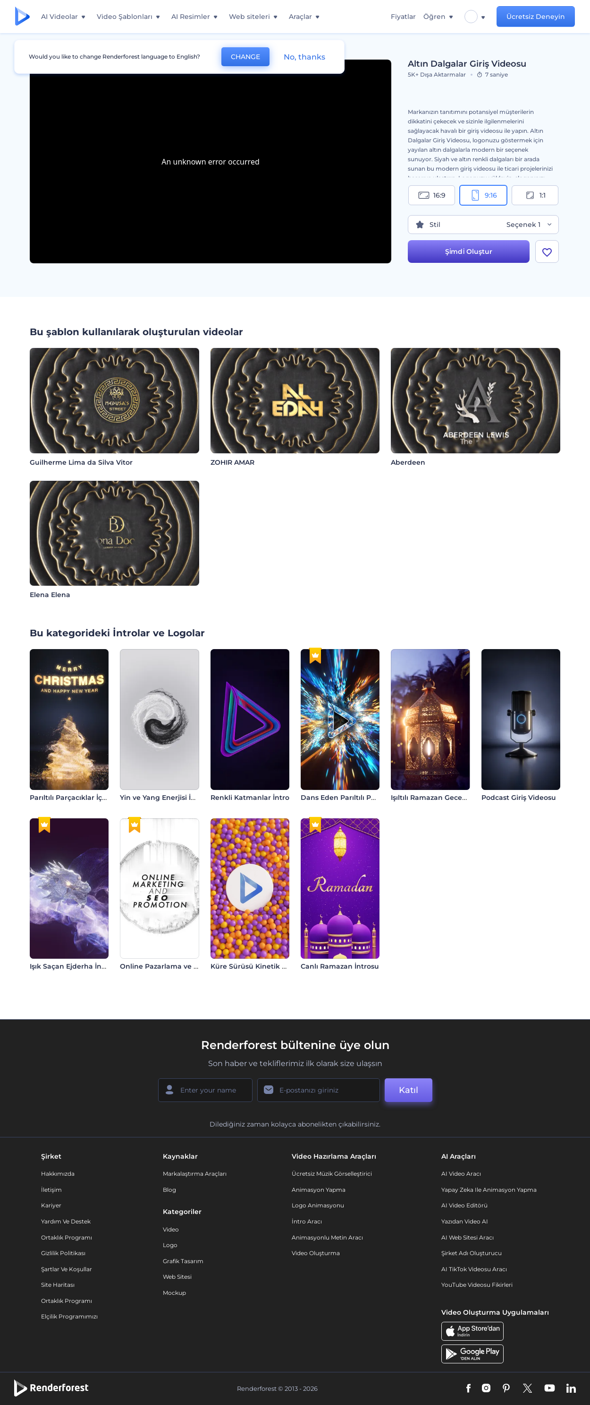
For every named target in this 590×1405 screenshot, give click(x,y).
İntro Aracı (307, 1221)
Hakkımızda (58, 1173)
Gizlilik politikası (63, 1253)
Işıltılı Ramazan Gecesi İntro (438, 797)
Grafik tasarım (183, 1261)
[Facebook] (468, 1389)
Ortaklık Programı (66, 1237)
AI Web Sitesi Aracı (467, 1237)
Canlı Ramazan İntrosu (340, 966)
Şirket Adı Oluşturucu (471, 1253)
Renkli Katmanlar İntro (250, 797)
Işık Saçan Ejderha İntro (70, 966)
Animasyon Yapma (319, 1189)
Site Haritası (58, 1284)
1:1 (535, 195)
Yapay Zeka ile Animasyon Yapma (489, 1189)
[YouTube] (549, 1389)
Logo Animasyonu (318, 1205)
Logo (170, 1245)
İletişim (51, 1189)
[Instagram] (486, 1389)
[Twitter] (527, 1389)
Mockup (174, 1292)
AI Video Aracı (461, 1173)
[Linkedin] (571, 1389)
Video (171, 1229)
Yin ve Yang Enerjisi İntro (162, 797)
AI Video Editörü (464, 1205)
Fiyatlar (403, 16)
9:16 (483, 195)
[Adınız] (205, 1090)
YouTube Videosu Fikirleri (477, 1284)
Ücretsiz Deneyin (535, 16)
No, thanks (304, 56)
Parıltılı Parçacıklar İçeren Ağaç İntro (93, 797)
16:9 (432, 195)
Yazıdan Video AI (464, 1221)
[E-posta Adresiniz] (318, 1090)
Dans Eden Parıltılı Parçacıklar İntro (362, 797)
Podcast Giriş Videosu (518, 797)
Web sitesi (177, 1276)
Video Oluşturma (316, 1253)
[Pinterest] (506, 1389)
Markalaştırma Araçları (195, 1173)
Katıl (408, 1090)
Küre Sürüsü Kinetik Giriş (254, 966)
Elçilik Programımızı (69, 1316)
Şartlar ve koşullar (66, 1269)
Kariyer (51, 1205)
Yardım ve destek (66, 1221)
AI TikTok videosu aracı (474, 1269)
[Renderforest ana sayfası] (22, 17)
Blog (169, 1189)
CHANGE (245, 56)
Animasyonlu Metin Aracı (327, 1237)
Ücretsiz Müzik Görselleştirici (332, 1173)
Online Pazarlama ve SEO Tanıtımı (179, 966)
